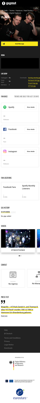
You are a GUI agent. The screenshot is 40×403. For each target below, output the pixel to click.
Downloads (8, 348)
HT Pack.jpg (32, 86)
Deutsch (9, 334)
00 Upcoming (5, 212)
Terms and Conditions (12, 338)
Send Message (19, 44)
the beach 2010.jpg (33, 80)
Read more (4, 316)
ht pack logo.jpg (33, 83)
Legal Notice (9, 345)
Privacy (7, 341)
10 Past (13, 212)
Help (6, 330)
